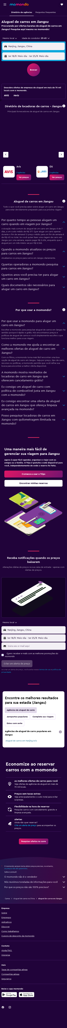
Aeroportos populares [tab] (17, 717)
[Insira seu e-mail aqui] (35, 646)
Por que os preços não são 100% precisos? (35, 887)
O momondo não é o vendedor (35, 877)
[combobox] (9, 38)
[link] (23, 177)
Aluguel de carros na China (24, 898)
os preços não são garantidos (15, 868)
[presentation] (60, 732)
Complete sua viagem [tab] (43, 717)
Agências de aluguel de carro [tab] (21, 710)
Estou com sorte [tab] (14, 723)
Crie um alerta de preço (25, 825)
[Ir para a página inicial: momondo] (19, 4)
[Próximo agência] (61, 154)
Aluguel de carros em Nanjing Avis (21, 741)
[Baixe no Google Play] (9, 994)
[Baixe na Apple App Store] (26, 994)
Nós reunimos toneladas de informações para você (35, 882)
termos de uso (44, 669)
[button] (5, 4)
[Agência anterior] (5, 154)
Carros (7, 898)
